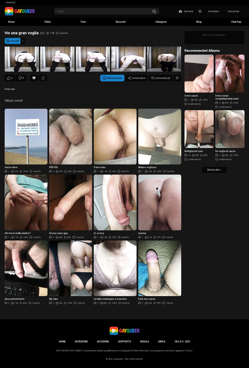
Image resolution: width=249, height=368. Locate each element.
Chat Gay (236, 21)
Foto (83, 21)
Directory (10, 2)
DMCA (161, 341)
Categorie (161, 21)
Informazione (112, 78)
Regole (144, 341)
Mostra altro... (214, 169)
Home (11, 21)
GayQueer (118, 359)
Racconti (121, 21)
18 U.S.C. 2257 (182, 341)
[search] (154, 12)
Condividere (136, 78)
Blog (199, 21)
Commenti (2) (160, 78)
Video (47, 21)
